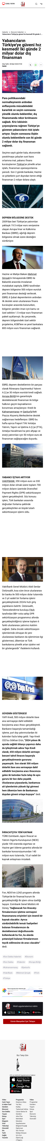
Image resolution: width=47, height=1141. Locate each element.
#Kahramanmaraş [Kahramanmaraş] (10, 967)
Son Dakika (6, 1112)
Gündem (5, 1107)
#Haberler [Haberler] (21, 962)
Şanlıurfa (27, 411)
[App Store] (9, 1012)
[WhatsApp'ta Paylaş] (36, 65)
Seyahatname (20, 1123)
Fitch (32, 609)
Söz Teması (20, 1131)
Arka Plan (19, 1116)
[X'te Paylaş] (30, 65)
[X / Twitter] (22, 1062)
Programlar (20, 1100)
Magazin (5, 1121)
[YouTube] (22, 1066)
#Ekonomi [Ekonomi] (29, 957)
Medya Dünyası (21, 1133)
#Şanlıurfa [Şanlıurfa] (25, 967)
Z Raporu (19, 1140)
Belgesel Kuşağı (21, 1126)
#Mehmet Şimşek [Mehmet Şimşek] (23, 973)
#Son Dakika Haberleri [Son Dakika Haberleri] (12, 957)
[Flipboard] (22, 1068)
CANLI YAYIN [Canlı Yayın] (8, 4)
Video (4, 1100)
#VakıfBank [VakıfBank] (7, 973)
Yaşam (4, 1114)
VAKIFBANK (8, 481)
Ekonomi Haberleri (17, 32)
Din (3, 1131)
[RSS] (22, 1070)
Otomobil (5, 1128)
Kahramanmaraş (10, 411)
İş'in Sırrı (19, 1135)
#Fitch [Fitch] (36, 973)
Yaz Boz (18, 1104)
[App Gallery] (36, 1012)
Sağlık (4, 1135)
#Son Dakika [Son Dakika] (8, 962)
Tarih (4, 1133)
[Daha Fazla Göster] (41, 65)
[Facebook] (22, 1060)
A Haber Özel (6, 1104)
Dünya (4, 1116)
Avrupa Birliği (9, 396)
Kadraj (18, 1107)
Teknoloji (5, 1126)
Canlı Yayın (6, 1102)
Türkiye (20, 164)
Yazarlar (5, 1138)
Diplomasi (19, 1128)
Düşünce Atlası (21, 1102)
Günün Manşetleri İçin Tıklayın (22, 1021)
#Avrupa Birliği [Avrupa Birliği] (35, 962)
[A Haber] (22, 4)
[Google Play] (23, 1012)
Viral (3, 1123)
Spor (3, 1119)
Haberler (5, 32)
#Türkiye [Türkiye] (6, 978)
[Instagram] (22, 1064)
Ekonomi (5, 1109)
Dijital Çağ (19, 1138)
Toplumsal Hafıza (22, 1109)
